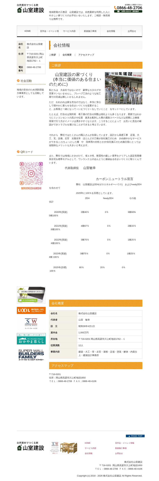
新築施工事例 (90, 31)
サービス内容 (69, 31)
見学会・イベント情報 (49, 31)
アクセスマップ (86, 54)
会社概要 (67, 54)
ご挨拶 (52, 54)
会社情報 (111, 31)
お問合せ (132, 31)
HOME (27, 31)
